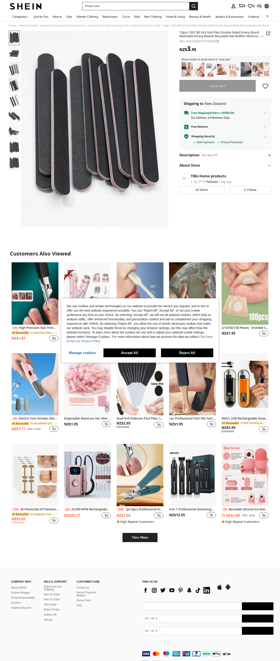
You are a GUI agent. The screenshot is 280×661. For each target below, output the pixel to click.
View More (140, 537)
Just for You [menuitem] (41, 16)
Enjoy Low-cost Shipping (52, 588)
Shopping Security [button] (203, 136)
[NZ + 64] (151, 618)
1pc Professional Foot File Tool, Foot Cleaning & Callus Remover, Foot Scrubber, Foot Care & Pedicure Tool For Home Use (192, 418)
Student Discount (21, 607)
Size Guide (50, 604)
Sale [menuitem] (69, 16)
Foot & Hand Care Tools (145, 25)
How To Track (52, 599)
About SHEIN (18, 587)
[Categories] (21, 16)
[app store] (220, 589)
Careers (15, 602)
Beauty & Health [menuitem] (200, 16)
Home (12, 25)
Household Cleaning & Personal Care (62, 25)
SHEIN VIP (50, 614)
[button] (259, 6)
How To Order (52, 594)
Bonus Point (84, 600)
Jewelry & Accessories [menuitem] (229, 16)
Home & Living (28, 25)
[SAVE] (265, 86)
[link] (241, 6)
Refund (48, 619)
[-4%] (15, 328)
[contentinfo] (207, 653)
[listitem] (187, 69)
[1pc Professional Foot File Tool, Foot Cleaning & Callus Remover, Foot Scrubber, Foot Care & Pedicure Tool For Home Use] (192, 384)
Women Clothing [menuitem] (87, 16)
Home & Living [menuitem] (175, 16)
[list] (177, 590)
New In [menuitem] (57, 16)
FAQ (79, 605)
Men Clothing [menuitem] (153, 16)
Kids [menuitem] (137, 16)
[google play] (228, 589)
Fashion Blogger (20, 592)
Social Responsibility (23, 597)
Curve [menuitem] (126, 16)
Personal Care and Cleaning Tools (108, 25)
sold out (217, 86)
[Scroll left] (262, 16)
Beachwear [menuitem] (110, 16)
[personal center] (233, 6)
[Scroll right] (267, 16)
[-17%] (15, 509)
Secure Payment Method (86, 594)
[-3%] (15, 419)
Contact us (83, 587)
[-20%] (120, 509)
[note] (136, 522)
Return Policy (51, 609)
